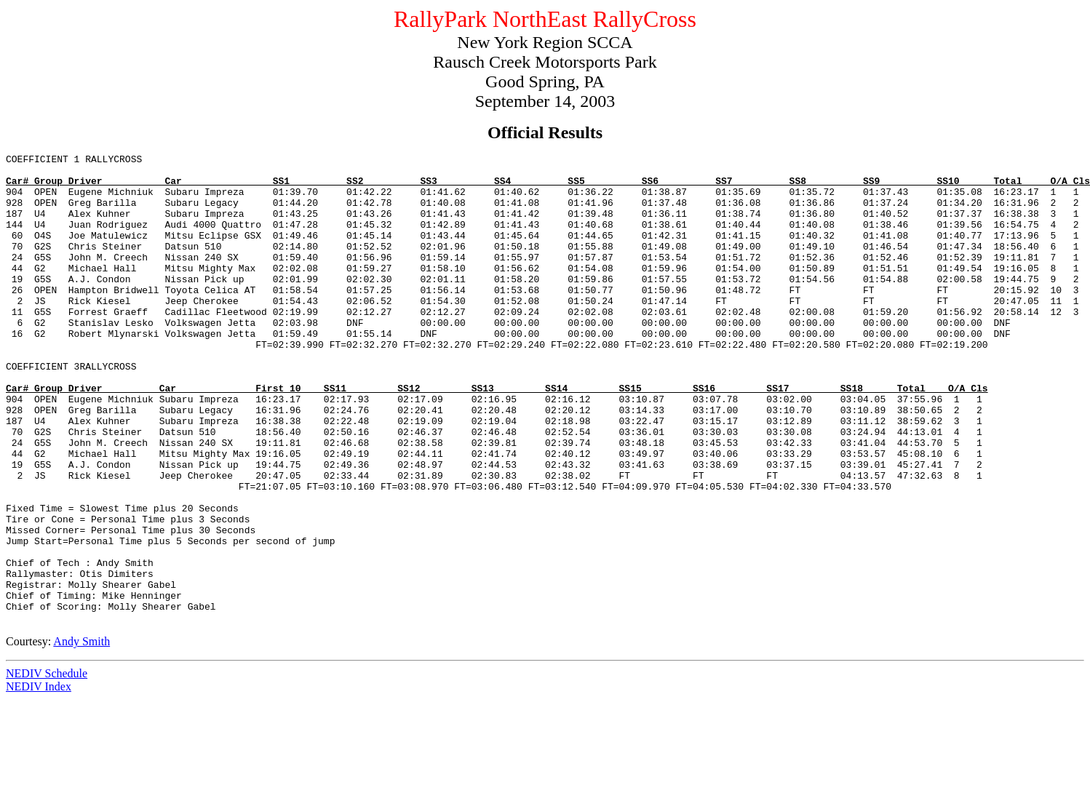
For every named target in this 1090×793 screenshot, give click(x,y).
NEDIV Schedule (46, 767)
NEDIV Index (38, 780)
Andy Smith (81, 735)
